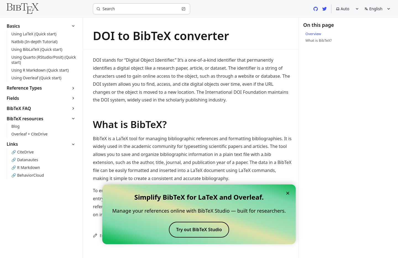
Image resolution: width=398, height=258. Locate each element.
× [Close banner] (288, 192)
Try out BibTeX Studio (199, 229)
